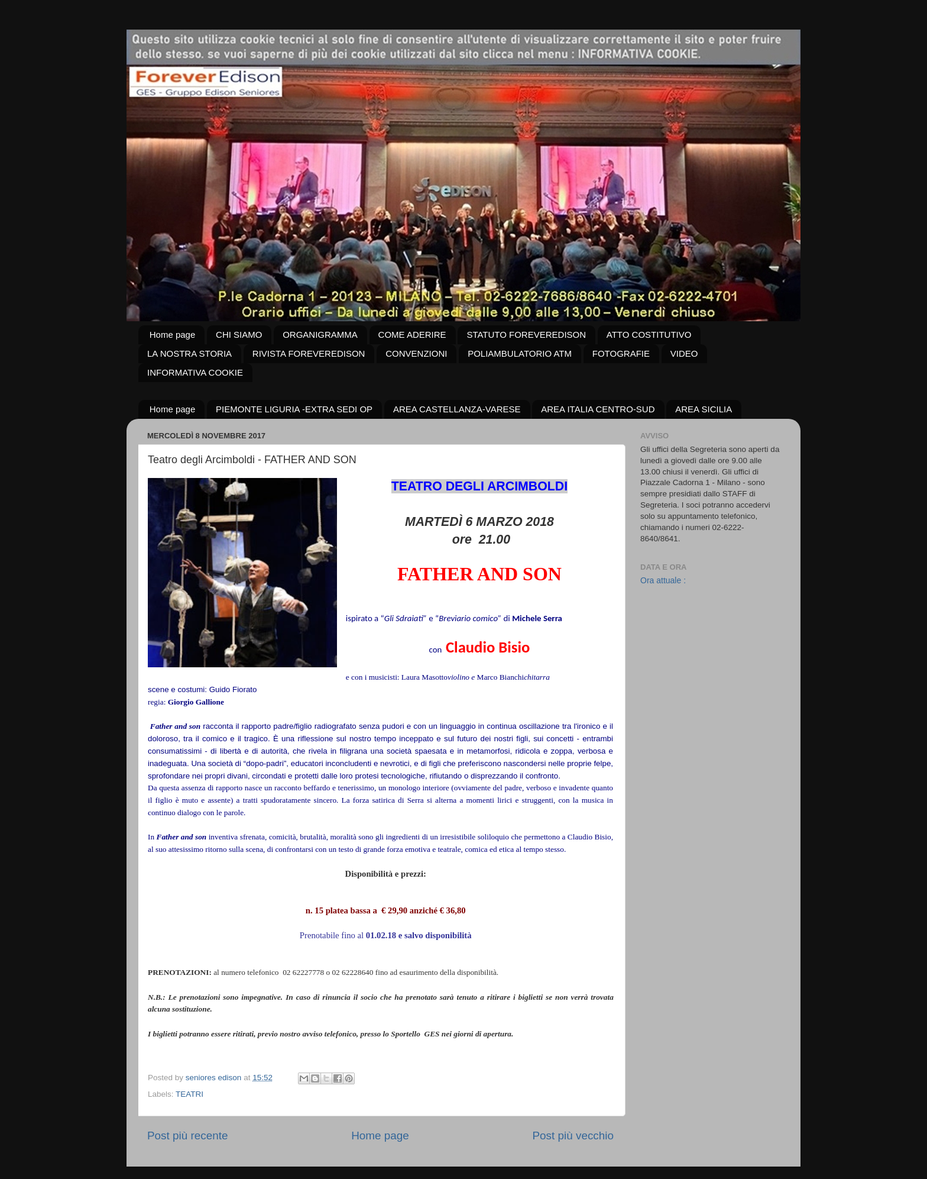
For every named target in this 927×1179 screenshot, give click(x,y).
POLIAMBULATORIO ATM (520, 353)
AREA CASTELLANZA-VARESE (457, 409)
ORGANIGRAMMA (320, 335)
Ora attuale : (663, 580)
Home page (173, 335)
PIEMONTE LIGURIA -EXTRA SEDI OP (294, 409)
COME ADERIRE (412, 335)
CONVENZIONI (416, 353)
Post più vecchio (573, 1135)
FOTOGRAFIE (621, 353)
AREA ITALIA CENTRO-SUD (597, 409)
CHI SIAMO (239, 335)
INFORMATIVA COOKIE (195, 372)
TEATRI (189, 1094)
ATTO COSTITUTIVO (649, 335)
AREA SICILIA (703, 409)
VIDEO (684, 353)
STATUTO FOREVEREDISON (526, 335)
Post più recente (187, 1135)
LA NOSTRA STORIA (189, 353)
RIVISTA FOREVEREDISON (308, 353)
